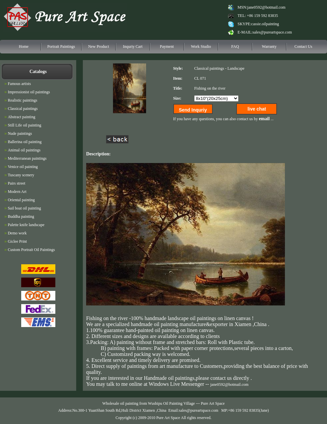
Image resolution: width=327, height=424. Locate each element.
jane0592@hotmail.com (266, 7)
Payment (167, 46)
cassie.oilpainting (265, 24)
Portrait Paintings (61, 46)
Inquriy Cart (132, 46)
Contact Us (303, 46)
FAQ (235, 46)
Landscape (235, 68)
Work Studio (201, 46)
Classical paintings (209, 68)
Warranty (269, 46)
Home (23, 46)
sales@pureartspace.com (272, 32)
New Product (98, 46)
